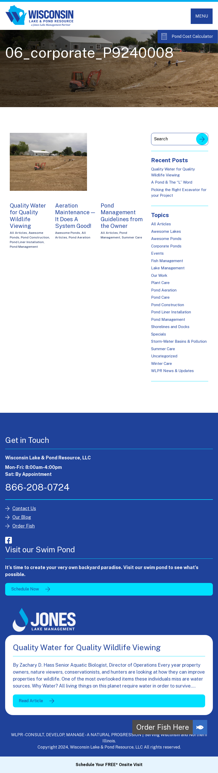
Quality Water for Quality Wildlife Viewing (28, 215)
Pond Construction (35, 237)
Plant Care (160, 282)
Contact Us (24, 508)
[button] (200, 727)
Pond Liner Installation (27, 242)
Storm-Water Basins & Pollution (179, 341)
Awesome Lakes (166, 231)
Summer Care (132, 237)
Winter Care (161, 363)
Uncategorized (164, 356)
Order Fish (23, 526)
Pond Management (24, 246)
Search (202, 139)
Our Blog (21, 517)
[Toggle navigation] (202, 16)
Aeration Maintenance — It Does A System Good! (75, 215)
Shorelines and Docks (170, 326)
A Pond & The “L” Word (171, 182)
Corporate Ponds (166, 246)
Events (157, 253)
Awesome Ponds (67, 233)
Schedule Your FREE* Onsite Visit (109, 764)
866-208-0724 (37, 487)
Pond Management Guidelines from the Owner (122, 215)
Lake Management (168, 268)
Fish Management (167, 261)
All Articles (18, 233)
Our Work (159, 275)
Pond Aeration (79, 237)
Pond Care (160, 297)
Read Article (31, 700)
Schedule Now (25, 589)
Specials (158, 334)
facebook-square (8, 540)
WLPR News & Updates (172, 370)
